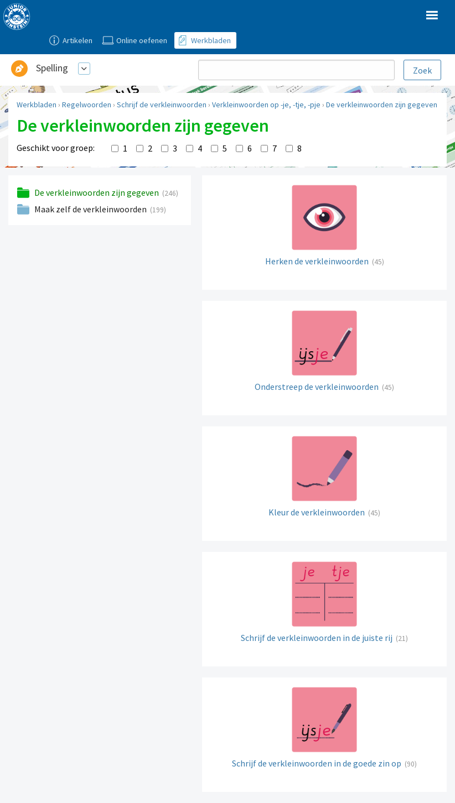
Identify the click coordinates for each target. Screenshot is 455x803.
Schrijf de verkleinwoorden (161, 104)
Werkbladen (36, 104)
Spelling (52, 67)
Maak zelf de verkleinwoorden (91, 209)
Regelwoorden (86, 104)
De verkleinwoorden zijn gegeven (381, 104)
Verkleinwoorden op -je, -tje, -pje (266, 104)
